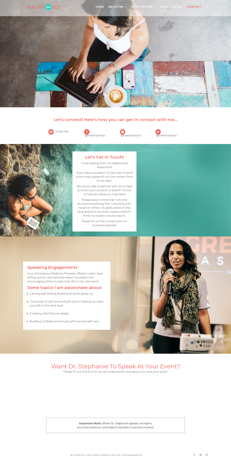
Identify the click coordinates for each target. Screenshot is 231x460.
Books (178, 6)
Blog (164, 6)
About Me (115, 6)
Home (100, 6)
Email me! (62, 131)
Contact (194, 6)
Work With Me (142, 6)
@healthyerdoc (95, 135)
